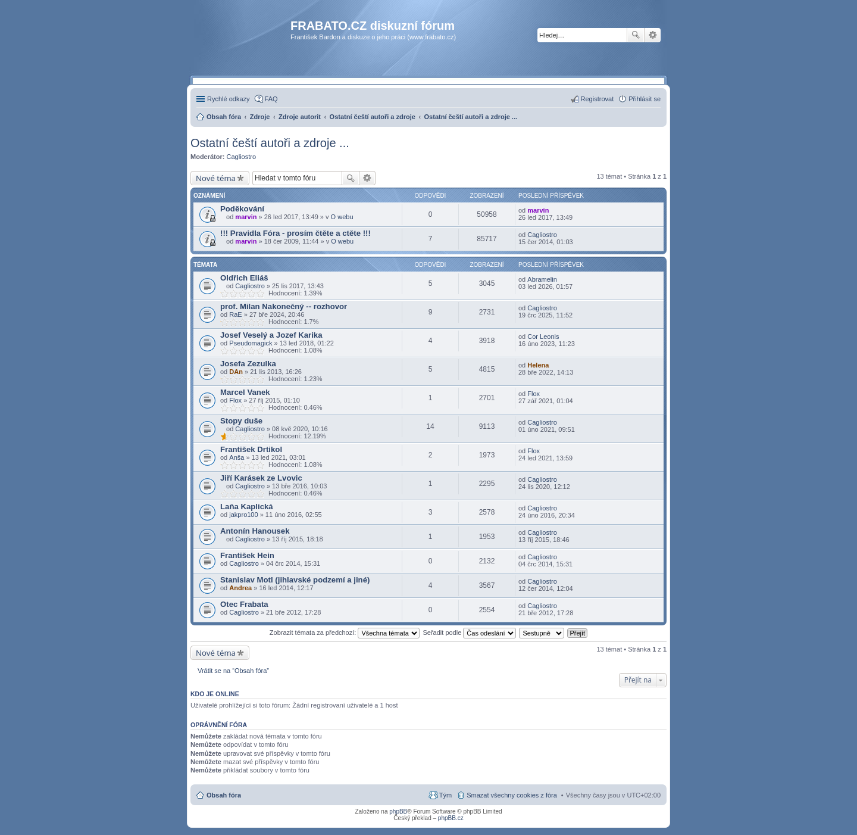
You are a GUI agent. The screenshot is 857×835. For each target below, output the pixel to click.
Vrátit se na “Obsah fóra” (233, 670)
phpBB (398, 811)
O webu (342, 216)
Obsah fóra (224, 795)
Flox (235, 400)
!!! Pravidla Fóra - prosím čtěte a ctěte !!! (295, 233)
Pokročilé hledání (653, 35)
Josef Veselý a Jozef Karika (271, 335)
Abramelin (542, 279)
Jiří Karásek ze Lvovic (261, 477)
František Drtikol (251, 449)
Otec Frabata (244, 604)
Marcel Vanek (245, 392)
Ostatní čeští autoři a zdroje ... (269, 142)
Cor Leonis (543, 336)
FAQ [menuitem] (271, 98)
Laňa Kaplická (246, 506)
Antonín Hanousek (255, 530)
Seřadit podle (469, 632)
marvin (246, 216)
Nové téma (216, 178)
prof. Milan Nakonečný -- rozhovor (283, 306)
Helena (538, 365)
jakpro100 (243, 514)
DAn (236, 371)
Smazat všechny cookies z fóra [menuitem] (512, 795)
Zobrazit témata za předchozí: (345, 632)
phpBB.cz (451, 818)
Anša (236, 457)
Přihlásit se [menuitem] (644, 98)
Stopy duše (241, 420)
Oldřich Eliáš (244, 277)
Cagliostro (242, 156)
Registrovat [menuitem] (597, 98)
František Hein (247, 555)
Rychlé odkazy (228, 98)
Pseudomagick (250, 343)
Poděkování (242, 208)
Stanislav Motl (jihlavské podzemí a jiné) (295, 579)
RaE (235, 314)
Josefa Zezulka (248, 363)
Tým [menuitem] (445, 795)
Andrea (240, 587)
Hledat (636, 35)
